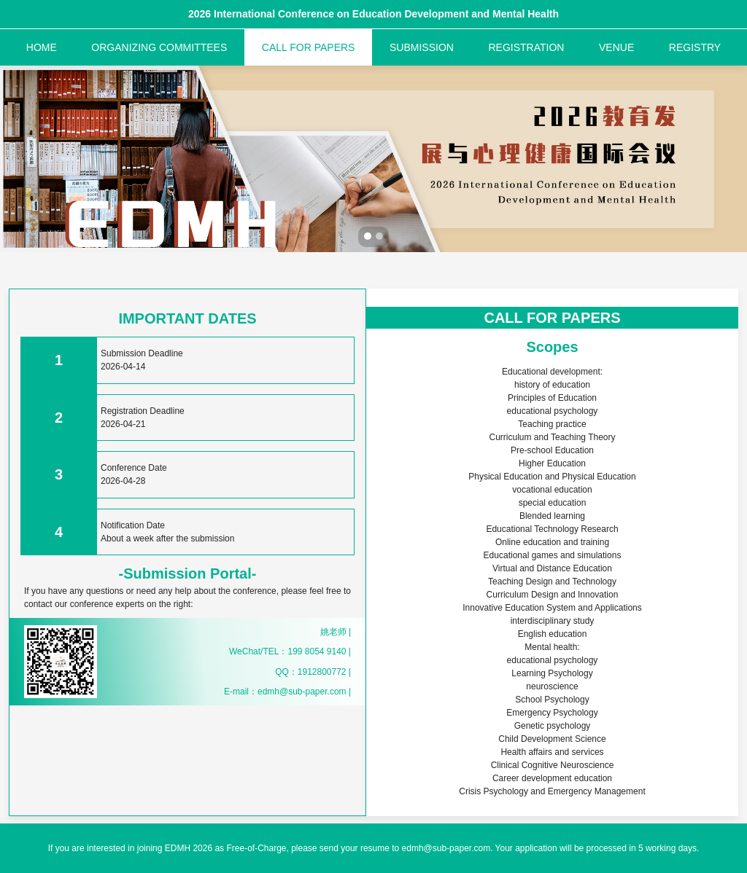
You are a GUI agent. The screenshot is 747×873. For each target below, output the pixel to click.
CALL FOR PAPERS (308, 47)
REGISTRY (695, 47)
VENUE (616, 47)
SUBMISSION (422, 47)
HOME (41, 47)
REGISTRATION (526, 47)
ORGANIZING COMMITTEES (159, 47)
